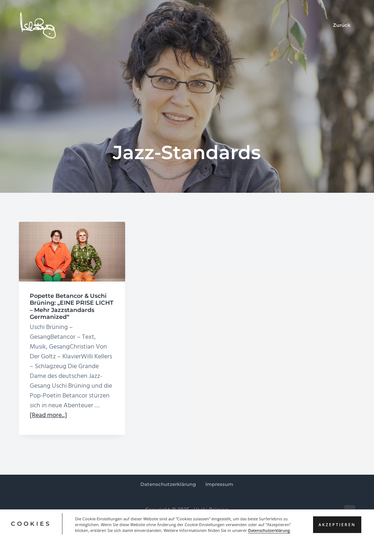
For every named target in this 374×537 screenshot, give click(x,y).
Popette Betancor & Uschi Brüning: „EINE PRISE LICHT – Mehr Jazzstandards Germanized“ (72, 306)
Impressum (219, 484)
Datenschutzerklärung (168, 484)
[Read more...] (48, 415)
